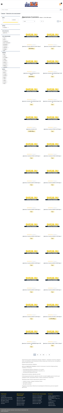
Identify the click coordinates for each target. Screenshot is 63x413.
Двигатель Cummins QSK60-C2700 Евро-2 (52, 182)
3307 (4, 54)
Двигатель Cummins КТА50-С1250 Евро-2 (31, 155)
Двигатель (5, 32)
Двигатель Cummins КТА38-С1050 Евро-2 (52, 155)
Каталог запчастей (5, 401)
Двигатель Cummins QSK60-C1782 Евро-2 (52, 236)
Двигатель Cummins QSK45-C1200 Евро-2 (31, 316)
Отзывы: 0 (34, 44)
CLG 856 (5, 60)
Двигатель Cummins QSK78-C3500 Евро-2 (31, 182)
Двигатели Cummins (21, 397)
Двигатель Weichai (20, 403)
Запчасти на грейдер (36, 400)
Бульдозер (5, 44)
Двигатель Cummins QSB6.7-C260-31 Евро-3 (52, 343)
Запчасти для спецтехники (6, 397)
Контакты (3, 403)
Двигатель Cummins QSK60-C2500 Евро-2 (31, 209)
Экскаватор (5, 41)
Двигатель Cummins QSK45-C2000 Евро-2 (52, 263)
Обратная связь (51, 403)
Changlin (5, 74)
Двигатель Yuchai (20, 404)
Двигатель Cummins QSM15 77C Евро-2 (52, 46)
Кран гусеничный (6, 42)
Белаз (4, 72)
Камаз (4, 77)
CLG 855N (5, 57)
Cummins (5, 27)
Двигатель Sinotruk (21, 401)
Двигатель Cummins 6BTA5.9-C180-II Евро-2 (31, 46)
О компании (3, 395)
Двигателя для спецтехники (13, 13)
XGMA (4, 80)
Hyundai (4, 70)
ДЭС (4, 50)
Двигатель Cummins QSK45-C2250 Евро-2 (31, 263)
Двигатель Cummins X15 (31, 129)
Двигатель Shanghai (21, 400)
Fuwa (4, 83)
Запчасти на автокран (37, 397)
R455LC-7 (5, 62)
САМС (4, 78)
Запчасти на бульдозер (37, 395)
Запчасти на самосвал (37, 401)
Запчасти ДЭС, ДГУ (36, 403)
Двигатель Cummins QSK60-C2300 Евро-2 (52, 209)
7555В (4, 59)
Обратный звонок (52, 405)
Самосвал (5, 47)
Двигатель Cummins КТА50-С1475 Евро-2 (52, 129)
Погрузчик (5, 45)
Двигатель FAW (20, 398)
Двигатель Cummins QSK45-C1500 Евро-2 (52, 289)
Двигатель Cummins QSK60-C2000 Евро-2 (31, 236)
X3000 (4, 56)
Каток (4, 39)
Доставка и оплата (5, 400)
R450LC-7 (5, 65)
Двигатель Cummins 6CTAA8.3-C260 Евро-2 (52, 316)
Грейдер (5, 49)
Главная (3, 13)
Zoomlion (5, 75)
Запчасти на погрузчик (37, 398)
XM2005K (5, 67)
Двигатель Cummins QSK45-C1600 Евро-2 (31, 289)
